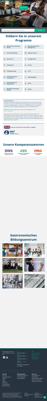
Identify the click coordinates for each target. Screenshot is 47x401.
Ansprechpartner (36, 375)
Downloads (26, 395)
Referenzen (5, 382)
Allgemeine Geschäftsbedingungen (39, 396)
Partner (4, 381)
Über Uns (4, 375)
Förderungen (35, 377)
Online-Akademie (21, 378)
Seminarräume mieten (37, 381)
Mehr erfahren (23, 7)
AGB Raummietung (38, 394)
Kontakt (26, 393)
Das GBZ (4, 374)
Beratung (34, 374)
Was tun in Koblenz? (36, 380)
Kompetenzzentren (6, 377)
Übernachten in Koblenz (37, 378)
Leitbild (4, 378)
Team (3, 380)
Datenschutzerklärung (29, 394)
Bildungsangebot (21, 374)
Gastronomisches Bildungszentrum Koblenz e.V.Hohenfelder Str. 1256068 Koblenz (36, 356)
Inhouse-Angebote (21, 377)
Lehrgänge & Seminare (22, 375)
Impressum (37, 393)
